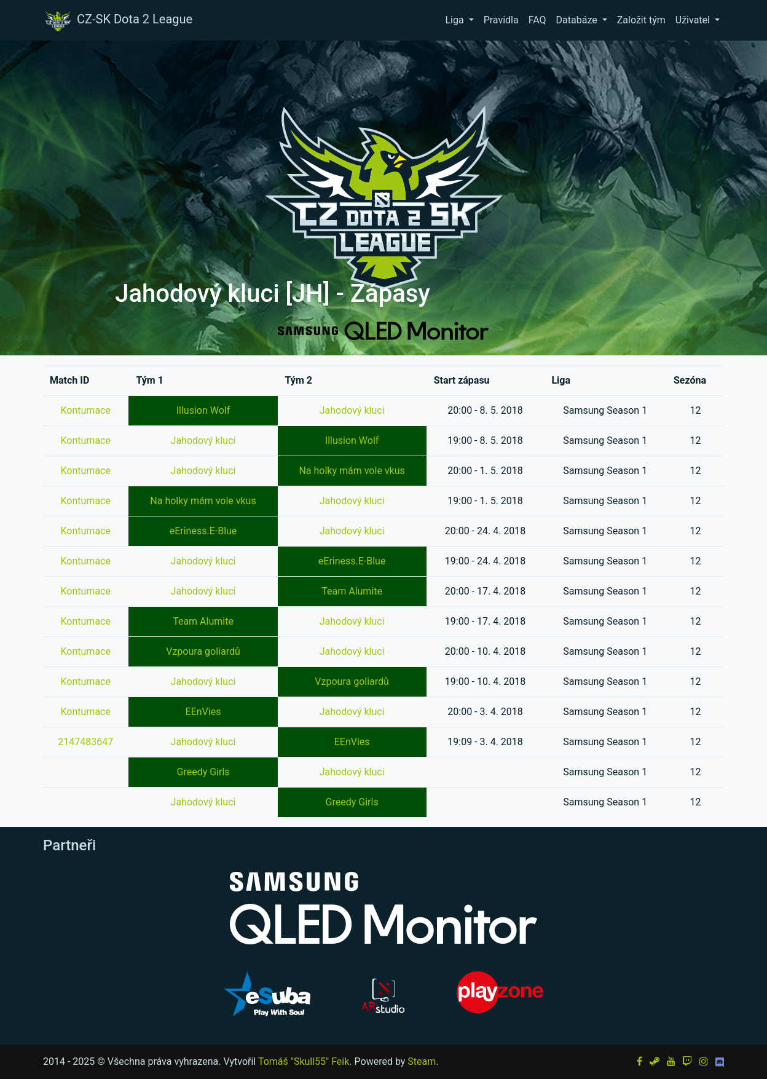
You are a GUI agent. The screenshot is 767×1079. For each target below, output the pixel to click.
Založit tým (641, 20)
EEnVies (203, 711)
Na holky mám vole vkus (351, 470)
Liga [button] (455, 20)
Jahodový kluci (352, 410)
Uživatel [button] (693, 20)
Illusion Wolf (203, 410)
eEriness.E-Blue (203, 531)
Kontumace (86, 410)
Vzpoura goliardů (203, 651)
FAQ (537, 20)
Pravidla (501, 20)
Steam (421, 1061)
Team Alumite (351, 591)
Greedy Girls (202, 772)
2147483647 (85, 742)
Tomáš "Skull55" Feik (303, 1061)
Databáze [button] (578, 20)
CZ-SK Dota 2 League (117, 20)
